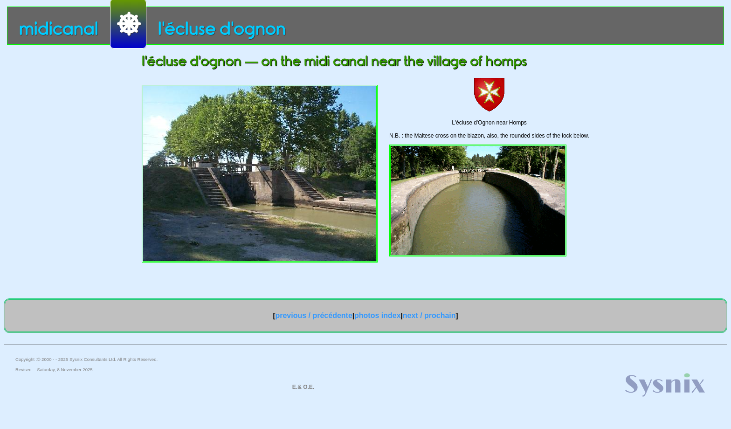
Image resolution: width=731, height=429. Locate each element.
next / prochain (429, 315)
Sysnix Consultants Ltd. (92, 359)
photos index (377, 315)
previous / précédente (313, 315)
